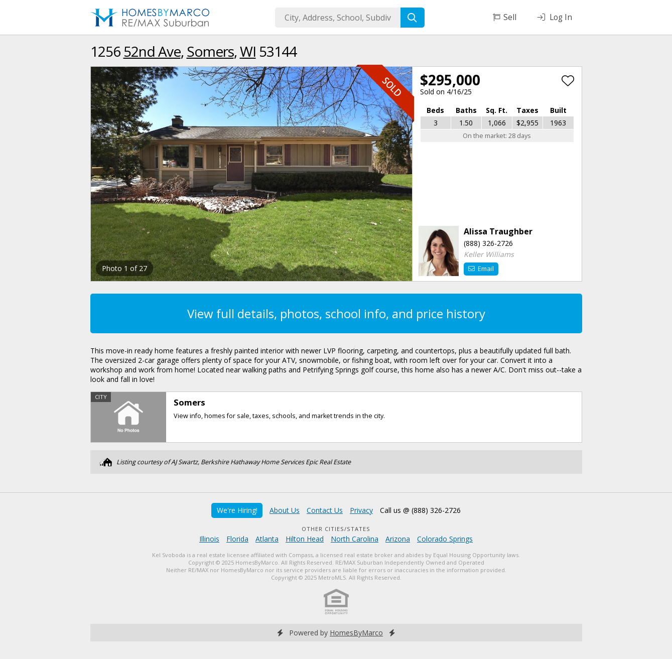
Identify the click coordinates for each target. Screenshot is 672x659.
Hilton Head (305, 539)
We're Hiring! (237, 510)
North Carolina (354, 539)
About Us (285, 510)
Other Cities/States (336, 529)
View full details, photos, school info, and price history (336, 313)
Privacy (361, 510)
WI (248, 51)
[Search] (412, 18)
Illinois (209, 539)
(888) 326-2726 (488, 243)
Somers (210, 51)
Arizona (397, 539)
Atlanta (267, 539)
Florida (237, 539)
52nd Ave (152, 51)
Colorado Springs (445, 539)
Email (481, 268)
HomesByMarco (356, 632)
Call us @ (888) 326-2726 (420, 510)
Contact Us (325, 510)
